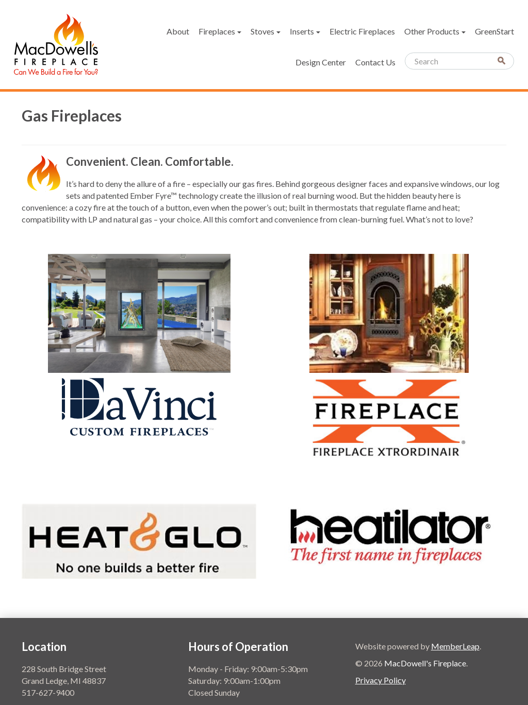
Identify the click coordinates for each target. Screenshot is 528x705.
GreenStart (494, 31)
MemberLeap (455, 646)
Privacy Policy (380, 680)
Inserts (305, 31)
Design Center (320, 62)
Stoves (265, 31)
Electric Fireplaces (362, 31)
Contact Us (375, 62)
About (178, 31)
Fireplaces (220, 31)
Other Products (435, 31)
